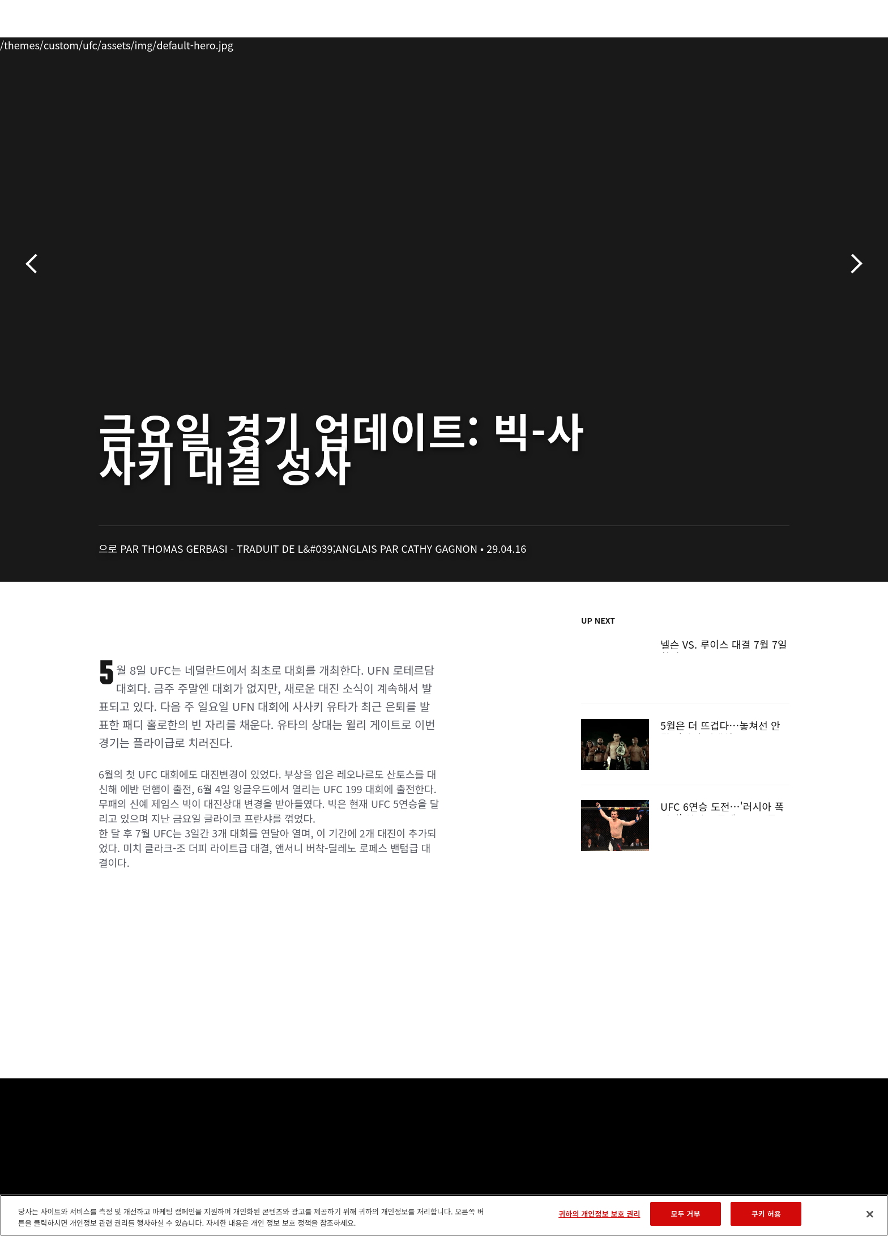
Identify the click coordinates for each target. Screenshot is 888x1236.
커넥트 (633, 43)
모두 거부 (685, 1213)
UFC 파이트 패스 (700, 43)
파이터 (179, 43)
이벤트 (87, 43)
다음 (853, 264)
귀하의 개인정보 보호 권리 (599, 1213)
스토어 (766, 43)
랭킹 (131, 43)
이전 (35, 264)
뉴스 (222, 43)
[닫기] (869, 1213)
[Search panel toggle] (795, 43)
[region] (444, 1215)
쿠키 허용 (766, 1213)
